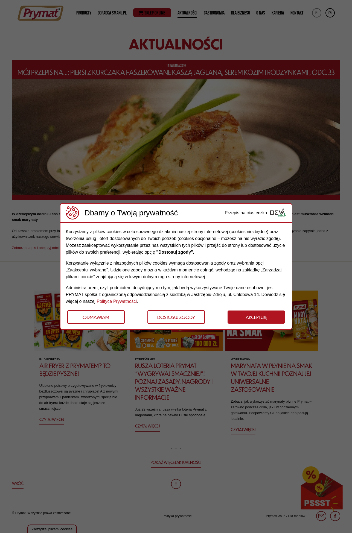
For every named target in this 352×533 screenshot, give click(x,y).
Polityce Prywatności (117, 301)
